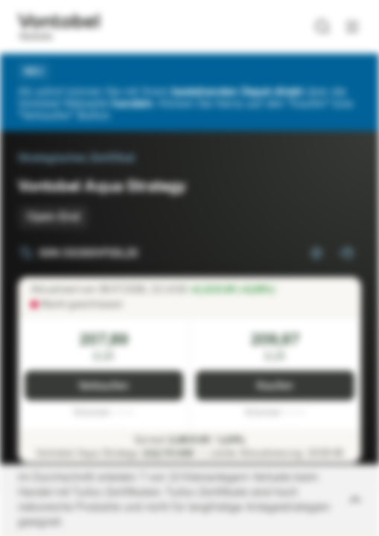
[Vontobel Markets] (58, 26)
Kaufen (275, 386)
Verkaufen (103, 386)
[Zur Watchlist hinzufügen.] (316, 253)
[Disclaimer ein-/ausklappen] (189, 500)
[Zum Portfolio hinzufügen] (346, 253)
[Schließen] (352, 71)
